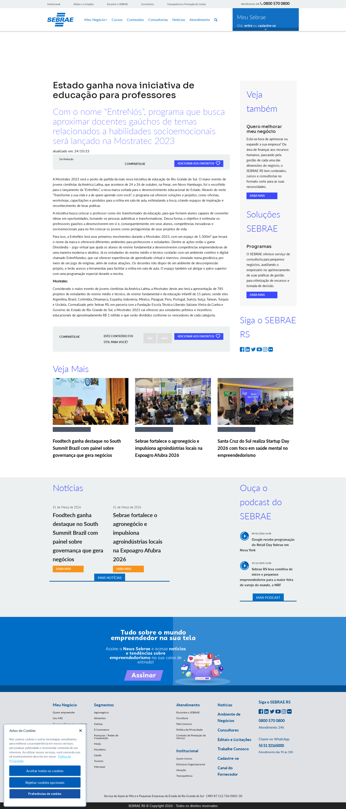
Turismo (98, 761)
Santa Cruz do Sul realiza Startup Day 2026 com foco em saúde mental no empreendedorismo (253, 448)
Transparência (184, 775)
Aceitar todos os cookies (44, 771)
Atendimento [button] (188, 704)
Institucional (53, 4)
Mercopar (99, 766)
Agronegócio (101, 712)
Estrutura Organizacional (190, 764)
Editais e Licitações (83, 4)
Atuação (181, 770)
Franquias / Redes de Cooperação (106, 737)
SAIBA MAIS (257, 195)
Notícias (178, 19)
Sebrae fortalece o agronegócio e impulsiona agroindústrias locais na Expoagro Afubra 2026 (168, 448)
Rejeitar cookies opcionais (44, 782)
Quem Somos (184, 758)
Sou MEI (58, 718)
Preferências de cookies (44, 794)
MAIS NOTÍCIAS (110, 578)
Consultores (147, 4)
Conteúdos (135, 19)
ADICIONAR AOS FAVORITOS (199, 163)
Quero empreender (64, 712)
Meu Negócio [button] (65, 704)
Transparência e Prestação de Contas (186, 4)
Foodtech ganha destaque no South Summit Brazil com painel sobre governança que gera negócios (87, 448)
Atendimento (200, 19)
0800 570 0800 (276, 3)
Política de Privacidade (189, 729)
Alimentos (100, 718)
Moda (97, 743)
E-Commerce (101, 729)
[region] (45, 765)
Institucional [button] (187, 750)
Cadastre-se (228, 758)
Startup (98, 724)
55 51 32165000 (271, 745)
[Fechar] (80, 730)
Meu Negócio (95, 19)
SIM (149, 338)
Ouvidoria (182, 718)
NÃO (164, 338)
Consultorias (158, 19)
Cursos (117, 19)
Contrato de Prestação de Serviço (191, 737)
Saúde (97, 755)
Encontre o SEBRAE (117, 4)
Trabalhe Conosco (233, 748)
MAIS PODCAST (268, 597)
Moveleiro (100, 749)
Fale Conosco (184, 724)
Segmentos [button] (104, 704)
